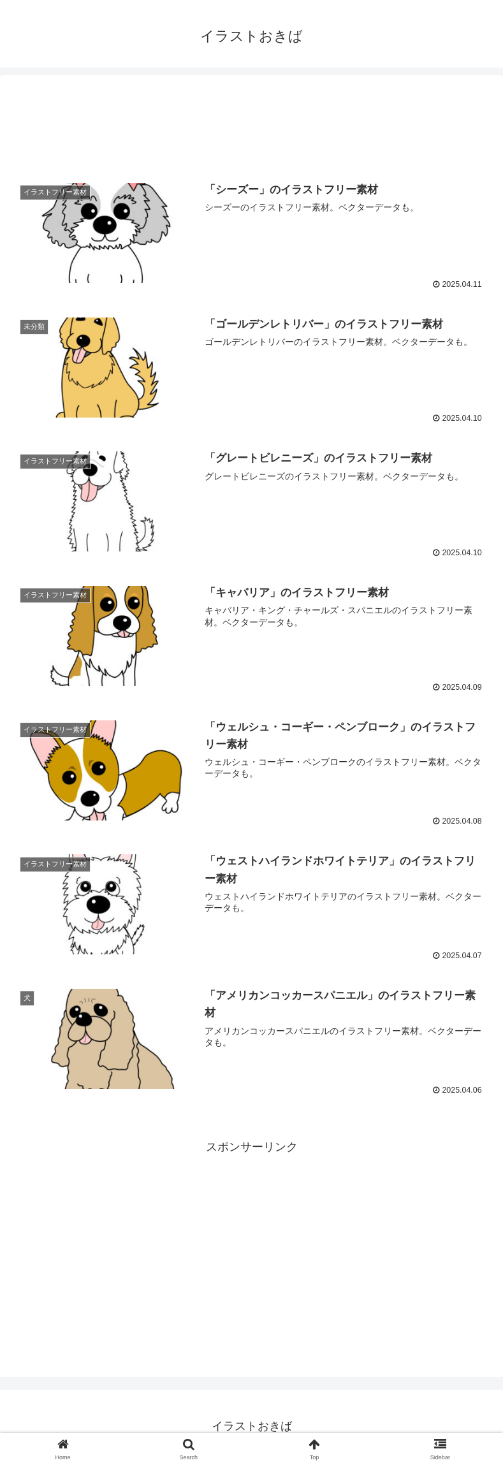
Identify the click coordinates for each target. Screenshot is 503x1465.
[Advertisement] (251, 124)
